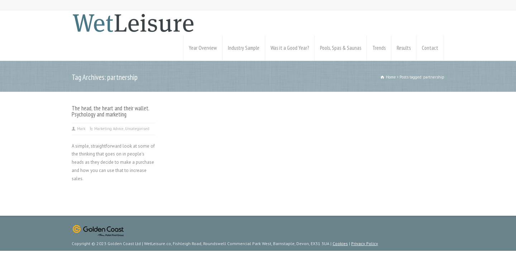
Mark (81, 128)
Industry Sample (243, 47)
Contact (430, 47)
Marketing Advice (109, 128)
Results (404, 47)
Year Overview (203, 47)
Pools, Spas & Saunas (340, 47)
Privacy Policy (364, 243)
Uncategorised (137, 128)
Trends (379, 47)
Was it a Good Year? (290, 47)
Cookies (340, 243)
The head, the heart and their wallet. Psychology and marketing (110, 111)
